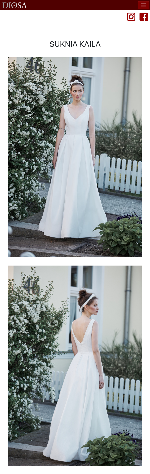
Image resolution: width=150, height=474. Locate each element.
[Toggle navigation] (143, 5)
